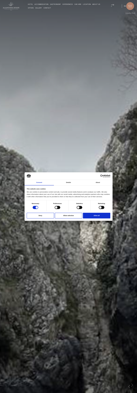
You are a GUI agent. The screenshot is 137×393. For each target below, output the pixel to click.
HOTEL (30, 4)
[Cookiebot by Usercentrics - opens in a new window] (101, 176)
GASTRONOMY (55, 4)
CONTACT (47, 8)
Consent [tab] (39, 182)
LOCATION (87, 4)
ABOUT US (96, 4)
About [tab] (98, 182)
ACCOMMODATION (42, 4)
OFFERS (31, 8)
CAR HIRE (77, 4)
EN (125, 6)
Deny (40, 215)
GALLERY (38, 8)
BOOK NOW (130, 6)
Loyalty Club (130, 13)
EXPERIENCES (68, 4)
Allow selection (68, 215)
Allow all (97, 215)
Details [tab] (68, 182)
